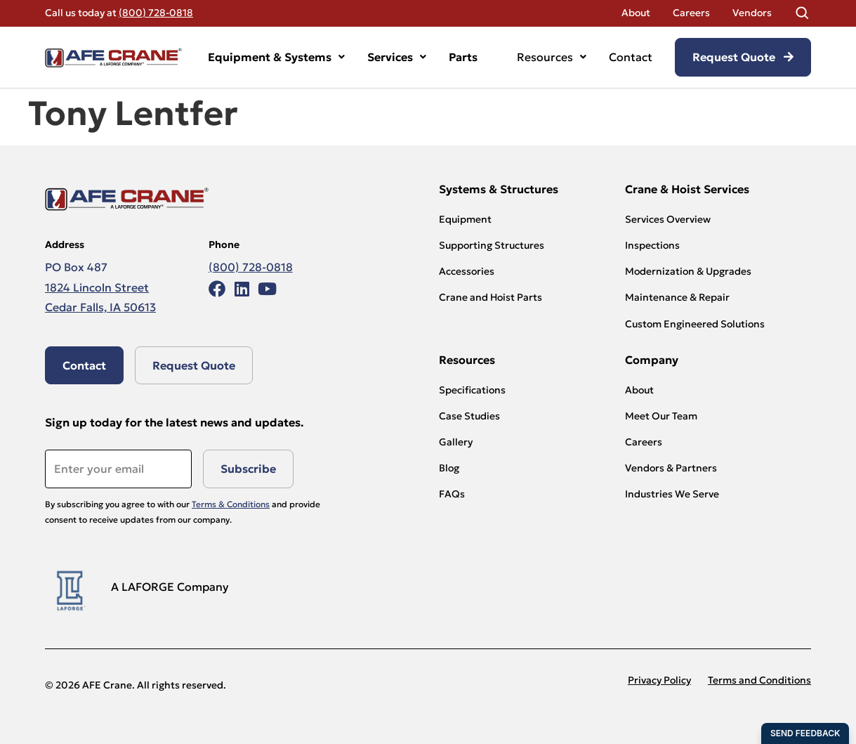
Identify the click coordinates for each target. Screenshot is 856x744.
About (635, 12)
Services (396, 57)
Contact (630, 57)
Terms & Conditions (231, 504)
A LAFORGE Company (170, 587)
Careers (691, 12)
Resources (551, 57)
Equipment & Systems (276, 57)
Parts (463, 57)
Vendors (752, 12)
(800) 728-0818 (156, 12)
